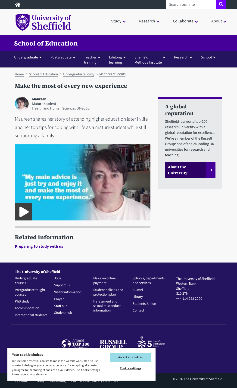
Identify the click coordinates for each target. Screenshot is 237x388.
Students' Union (144, 304)
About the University (177, 169)
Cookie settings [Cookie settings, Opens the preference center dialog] (130, 368)
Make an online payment (104, 280)
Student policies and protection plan (108, 292)
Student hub (63, 313)
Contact (138, 310)
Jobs (57, 278)
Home (19, 74)
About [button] (216, 21)
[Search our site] (191, 4)
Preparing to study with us (39, 246)
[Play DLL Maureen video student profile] (23, 211)
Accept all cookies (130, 357)
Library (138, 297)
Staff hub (60, 306)
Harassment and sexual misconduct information (107, 306)
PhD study (22, 301)
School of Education (46, 43)
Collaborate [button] (183, 21)
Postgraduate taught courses (30, 292)
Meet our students (112, 73)
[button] (29, 57)
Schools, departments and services (149, 280)
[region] (81, 364)
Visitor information (67, 292)
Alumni (138, 290)
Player (59, 299)
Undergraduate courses (26, 280)
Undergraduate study (78, 74)
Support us (62, 285)
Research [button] (147, 21)
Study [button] (116, 21)
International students (31, 315)
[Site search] (221, 4)
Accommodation (27, 308)
